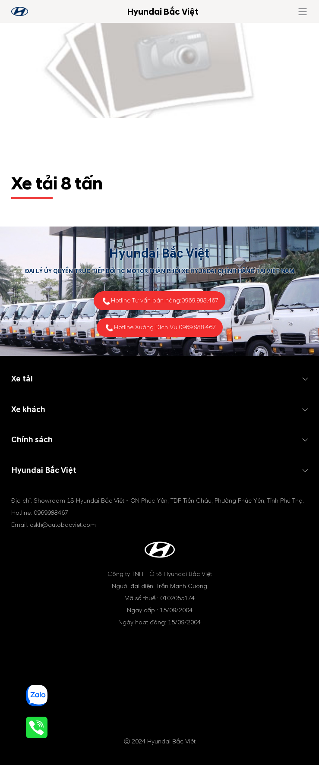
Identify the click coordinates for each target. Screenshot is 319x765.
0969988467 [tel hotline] (51, 512)
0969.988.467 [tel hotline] (199, 300)
